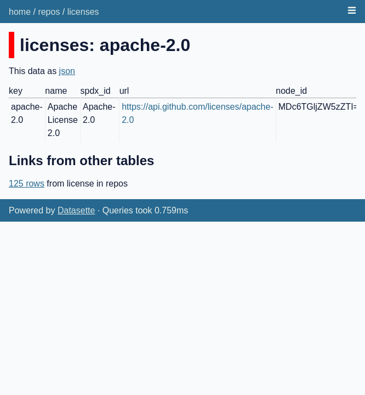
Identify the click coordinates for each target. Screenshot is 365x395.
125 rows (26, 183)
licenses (83, 11)
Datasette (76, 210)
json (67, 71)
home (20, 11)
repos (49, 11)
